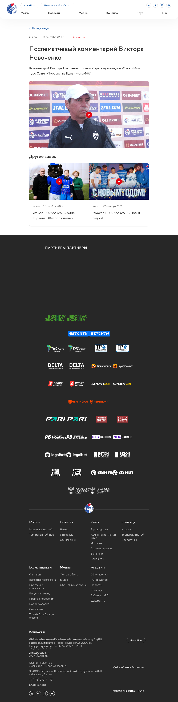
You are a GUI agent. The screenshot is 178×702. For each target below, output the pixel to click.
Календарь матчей (40, 529)
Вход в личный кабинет (57, 5)
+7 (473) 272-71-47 (41, 679)
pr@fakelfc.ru (37, 685)
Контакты (97, 558)
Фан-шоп (35, 574)
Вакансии (97, 553)
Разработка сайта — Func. (128, 690)
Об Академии (99, 574)
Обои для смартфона (73, 585)
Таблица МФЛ (100, 595)
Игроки (126, 529)
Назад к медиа (39, 28)
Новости (54, 13)
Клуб (140, 13)
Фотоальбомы (69, 574)
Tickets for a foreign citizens (41, 616)
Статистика (129, 540)
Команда (112, 13)
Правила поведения (41, 598)
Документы (98, 600)
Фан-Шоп (29, 5)
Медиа (83, 13)
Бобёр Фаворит (39, 604)
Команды (96, 590)
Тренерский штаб (133, 534)
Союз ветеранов (101, 548)
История (96, 543)
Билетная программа (42, 579)
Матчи (25, 13)
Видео (64, 579)
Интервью (66, 534)
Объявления (68, 540)
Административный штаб (103, 536)
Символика (36, 609)
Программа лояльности (36, 586)
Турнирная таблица (41, 534)
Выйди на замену (39, 593)
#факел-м (79, 37)
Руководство (99, 529)
